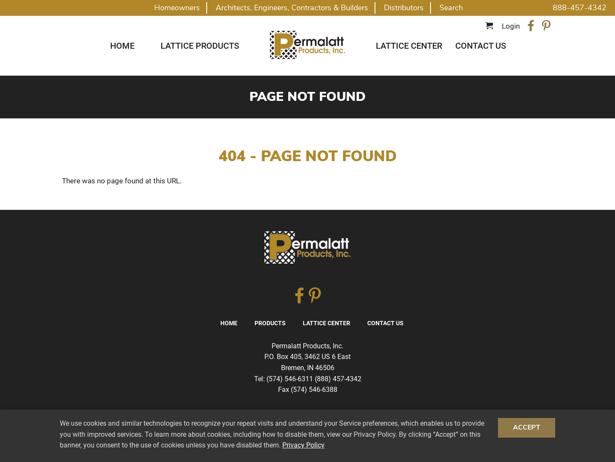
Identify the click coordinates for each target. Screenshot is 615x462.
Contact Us (480, 46)
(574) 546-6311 (289, 379)
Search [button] (451, 8)
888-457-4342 (579, 8)
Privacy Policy (303, 445)
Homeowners (177, 8)
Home (122, 46)
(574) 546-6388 (314, 389)
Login (511, 26)
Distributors (404, 8)
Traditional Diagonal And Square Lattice (307, 45)
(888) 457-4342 (338, 379)
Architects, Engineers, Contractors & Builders (292, 8)
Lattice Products (200, 46)
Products (270, 323)
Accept (526, 427)
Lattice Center (409, 46)
